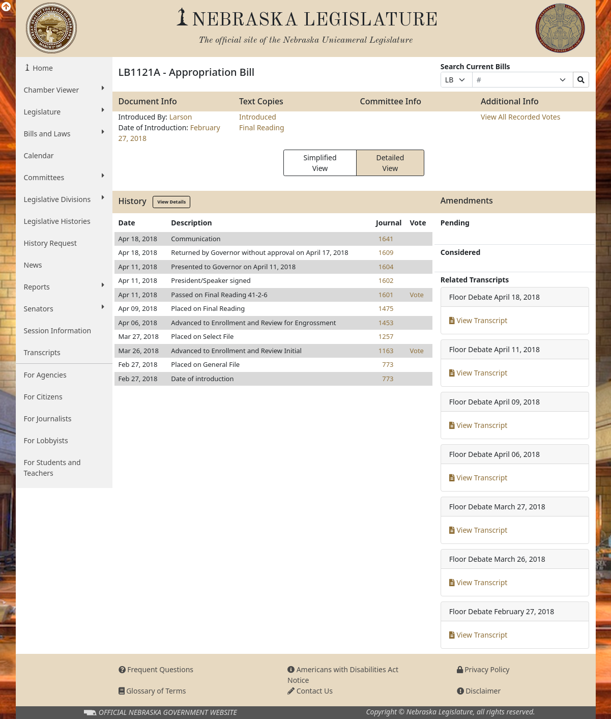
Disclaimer (479, 691)
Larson (180, 117)
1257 (386, 336)
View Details (171, 201)
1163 (386, 350)
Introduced (257, 117)
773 (387, 364)
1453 (386, 322)
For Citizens (43, 396)
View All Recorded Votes (520, 117)
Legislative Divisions (64, 199)
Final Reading (261, 127)
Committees (64, 177)
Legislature (64, 111)
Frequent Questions (156, 669)
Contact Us (310, 691)
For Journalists (48, 418)
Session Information (58, 330)
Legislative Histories (57, 221)
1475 (386, 308)
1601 (386, 294)
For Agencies (45, 375)
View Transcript (478, 320)
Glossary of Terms (152, 691)
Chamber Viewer (64, 89)
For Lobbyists (46, 440)
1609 (386, 252)
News (33, 265)
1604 (386, 266)
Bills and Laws (64, 133)
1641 (386, 238)
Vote (417, 294)
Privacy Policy (483, 669)
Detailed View (390, 163)
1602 (386, 280)
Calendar (39, 155)
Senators (64, 308)
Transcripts (42, 352)
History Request (50, 243)
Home (42, 68)
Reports (64, 286)
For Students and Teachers (52, 467)
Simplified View (319, 163)
